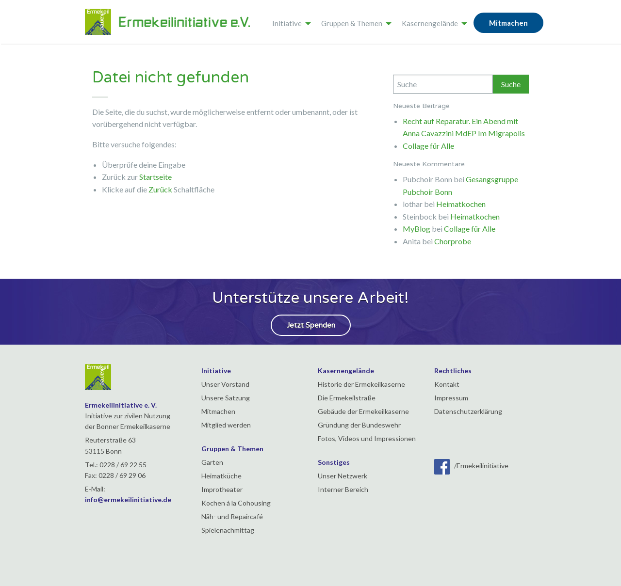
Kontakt (446, 384)
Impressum (451, 398)
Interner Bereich (343, 489)
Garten (212, 462)
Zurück (160, 189)
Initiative (287, 23)
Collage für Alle (428, 145)
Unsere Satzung (225, 398)
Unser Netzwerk (342, 476)
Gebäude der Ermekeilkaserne (363, 411)
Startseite (155, 176)
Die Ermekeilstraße (347, 398)
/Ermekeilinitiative (471, 465)
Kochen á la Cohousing (236, 503)
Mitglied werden (226, 425)
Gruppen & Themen (351, 23)
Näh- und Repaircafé (232, 516)
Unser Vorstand (225, 384)
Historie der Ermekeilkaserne (361, 384)
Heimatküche (221, 476)
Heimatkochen (461, 203)
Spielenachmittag (227, 530)
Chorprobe (452, 241)
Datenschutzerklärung (468, 411)
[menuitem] (288, 22)
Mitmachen (508, 22)
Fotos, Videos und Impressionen (367, 438)
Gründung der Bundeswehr (359, 425)
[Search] (443, 84)
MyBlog (416, 228)
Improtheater (222, 489)
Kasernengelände (430, 23)
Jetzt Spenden (310, 325)
